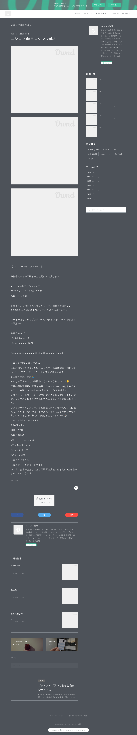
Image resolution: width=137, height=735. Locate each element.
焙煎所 (93, 150)
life (118, 154)
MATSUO (15, 565)
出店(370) (14, 480)
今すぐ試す (98, 5)
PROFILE (88, 13)
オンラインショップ (112, 150)
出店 (12, 34)
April (102, 115)
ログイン (114, 5)
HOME (77, 13)
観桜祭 (14, 590)
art (91, 158)
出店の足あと (101, 13)
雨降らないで (17, 614)
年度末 (102, 127)
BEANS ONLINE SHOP (120, 13)
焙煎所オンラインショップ (44, 500)
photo (105, 154)
